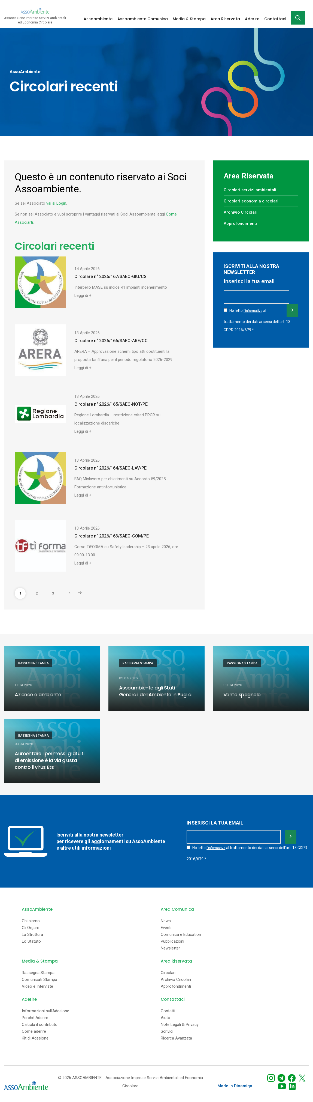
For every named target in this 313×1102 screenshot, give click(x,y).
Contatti (168, 1009)
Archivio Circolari (241, 212)
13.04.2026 (23, 685)
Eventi (166, 926)
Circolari (168, 971)
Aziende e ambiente (38, 694)
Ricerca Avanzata (176, 1037)
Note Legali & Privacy (180, 1023)
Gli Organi (30, 926)
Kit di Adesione (35, 1037)
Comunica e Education (181, 933)
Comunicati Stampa (39, 978)
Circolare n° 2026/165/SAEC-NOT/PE (111, 404)
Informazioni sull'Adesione (45, 1009)
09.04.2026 (128, 679)
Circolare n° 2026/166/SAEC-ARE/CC (111, 340)
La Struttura (32, 933)
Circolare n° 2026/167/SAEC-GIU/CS (110, 276)
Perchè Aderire (35, 1016)
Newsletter (170, 947)
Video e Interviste (37, 985)
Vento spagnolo (242, 694)
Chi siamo (31, 919)
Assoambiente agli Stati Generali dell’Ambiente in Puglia (155, 691)
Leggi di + (83, 295)
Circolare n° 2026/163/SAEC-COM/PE (111, 536)
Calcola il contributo (39, 1023)
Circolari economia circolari (252, 201)
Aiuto (165, 1016)
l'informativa (253, 318)
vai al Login (56, 203)
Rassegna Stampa (33, 663)
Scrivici (167, 1030)
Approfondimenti (241, 223)
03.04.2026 (24, 744)
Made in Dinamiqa (234, 1084)
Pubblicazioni (172, 940)
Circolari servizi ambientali (250, 189)
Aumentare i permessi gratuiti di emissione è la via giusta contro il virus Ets (49, 760)
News (166, 919)
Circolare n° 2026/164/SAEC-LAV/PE (110, 468)
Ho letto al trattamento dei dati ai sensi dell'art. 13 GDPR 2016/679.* (257, 327)
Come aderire (34, 1030)
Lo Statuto (31, 940)
